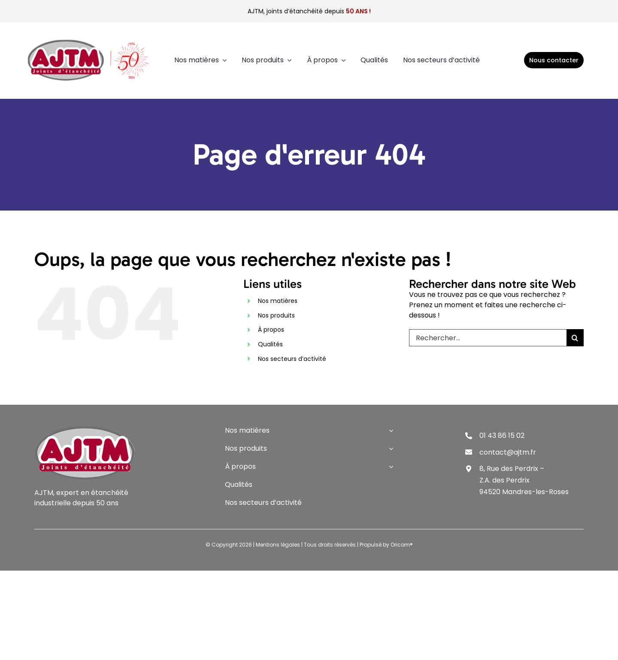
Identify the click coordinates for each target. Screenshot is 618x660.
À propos (271, 329)
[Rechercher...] (487, 337)
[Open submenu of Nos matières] (389, 430)
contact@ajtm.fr (507, 452)
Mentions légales (278, 544)
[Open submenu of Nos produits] (389, 448)
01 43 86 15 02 (501, 435)
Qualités (270, 344)
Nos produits (276, 315)
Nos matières (277, 300)
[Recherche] (575, 337)
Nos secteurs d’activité (292, 358)
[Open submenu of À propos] (389, 466)
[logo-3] (88, 39)
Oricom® (402, 544)
